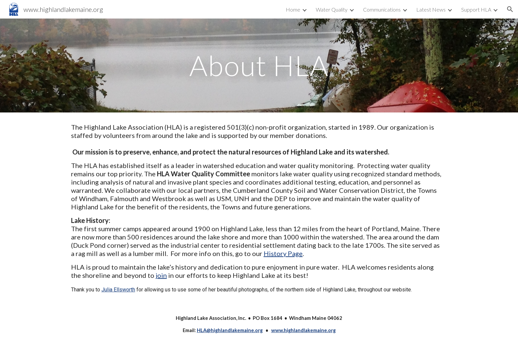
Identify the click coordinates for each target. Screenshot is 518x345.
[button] (510, 9)
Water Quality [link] (332, 9)
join (161, 275)
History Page (283, 253)
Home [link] (293, 9)
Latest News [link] (431, 9)
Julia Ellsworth (118, 289)
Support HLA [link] (476, 9)
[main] (259, 65)
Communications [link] (382, 9)
